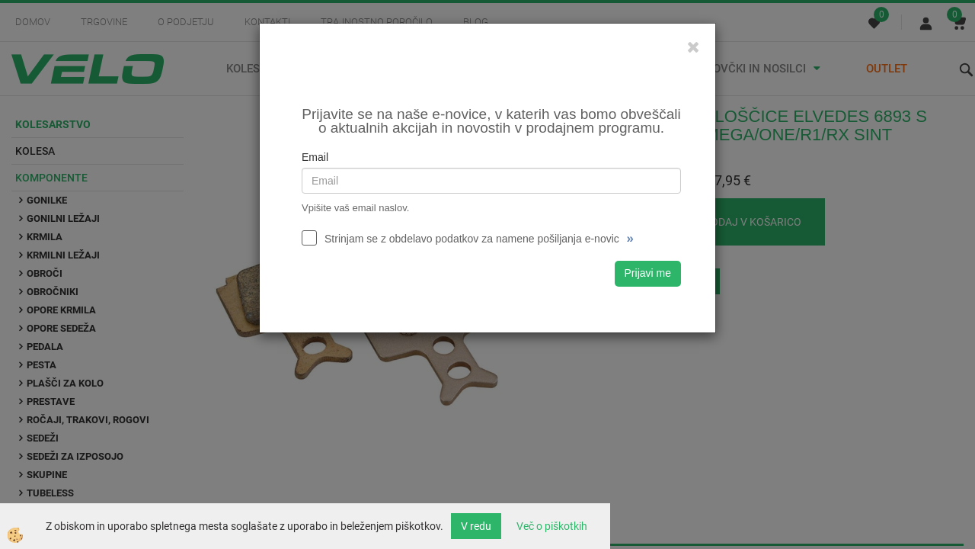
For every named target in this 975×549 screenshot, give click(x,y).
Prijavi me (648, 273)
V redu (476, 526)
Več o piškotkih (551, 526)
